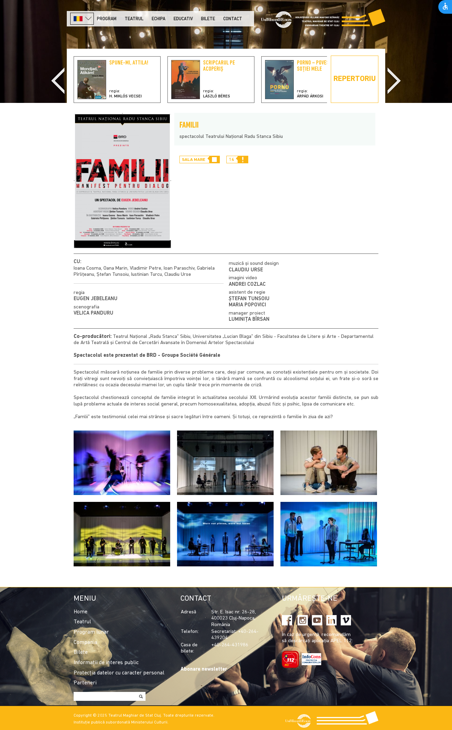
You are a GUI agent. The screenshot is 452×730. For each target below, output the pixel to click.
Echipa (158, 19)
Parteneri (85, 683)
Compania (85, 642)
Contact (232, 19)
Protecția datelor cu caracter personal (119, 673)
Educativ (183, 19)
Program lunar (91, 632)
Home (80, 612)
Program (106, 19)
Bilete (208, 19)
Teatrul (134, 19)
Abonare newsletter (203, 669)
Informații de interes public (106, 663)
